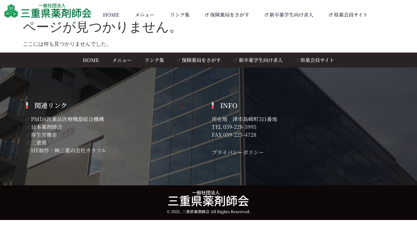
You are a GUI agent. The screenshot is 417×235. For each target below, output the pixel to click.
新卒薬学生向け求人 (289, 14)
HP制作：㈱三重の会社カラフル (66, 150)
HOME (111, 14)
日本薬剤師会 (44, 127)
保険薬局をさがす (227, 14)
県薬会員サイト (348, 14)
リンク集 (180, 14)
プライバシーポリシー (238, 152)
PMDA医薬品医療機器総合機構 (65, 119)
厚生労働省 (41, 134)
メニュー (144, 14)
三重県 (36, 142)
